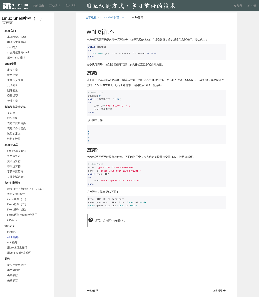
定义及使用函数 (16, 264)
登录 (238, 5)
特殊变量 (12, 100)
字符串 (11, 112)
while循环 (13, 237)
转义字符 (12, 118)
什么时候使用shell (18, 52)
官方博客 (70, 5)
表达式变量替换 (16, 123)
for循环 (11, 231)
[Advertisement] (156, 261)
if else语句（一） (17, 199)
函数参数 (12, 275)
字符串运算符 (15, 171)
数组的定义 (14, 133)
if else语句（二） (17, 204)
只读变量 (12, 85)
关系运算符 (14, 161)
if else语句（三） (17, 209)
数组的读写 (14, 138)
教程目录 (38, 5)
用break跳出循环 (17, 247)
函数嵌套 (12, 280)
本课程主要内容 (16, 42)
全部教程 (91, 17)
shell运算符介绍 (16, 150)
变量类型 (12, 95)
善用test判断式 (16, 194)
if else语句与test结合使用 (22, 214)
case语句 (12, 219)
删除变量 (12, 90)
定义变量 (12, 69)
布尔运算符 (14, 166)
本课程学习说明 (16, 36)
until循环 (12, 242)
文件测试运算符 (16, 176)
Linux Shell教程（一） (23, 18)
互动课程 (54, 5)
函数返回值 (14, 269)
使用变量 (12, 74)
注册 (252, 5)
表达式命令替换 (16, 128)
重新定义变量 (15, 80)
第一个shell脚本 (16, 57)
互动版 (7, 23)
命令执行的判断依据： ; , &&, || (25, 188)
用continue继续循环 (19, 252)
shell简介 (12, 47)
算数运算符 (14, 156)
